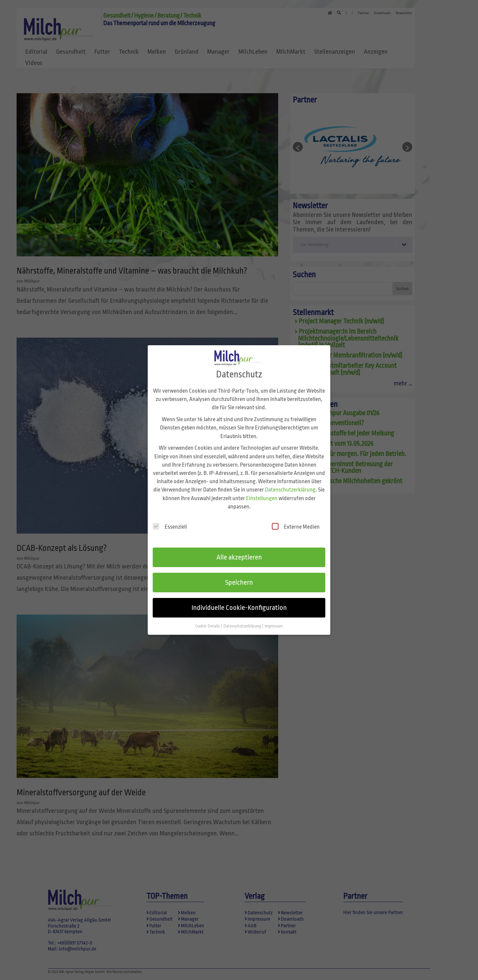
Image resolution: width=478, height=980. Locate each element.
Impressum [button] (274, 617)
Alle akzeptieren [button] (239, 549)
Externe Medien (296, 518)
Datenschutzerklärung (290, 481)
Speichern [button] (239, 574)
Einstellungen (262, 490)
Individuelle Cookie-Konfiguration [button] (239, 599)
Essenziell (170, 518)
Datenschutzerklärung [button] (242, 617)
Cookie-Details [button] (207, 617)
